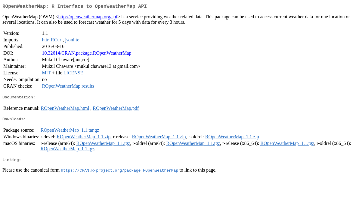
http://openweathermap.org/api (87, 17)
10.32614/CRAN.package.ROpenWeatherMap (86, 54)
